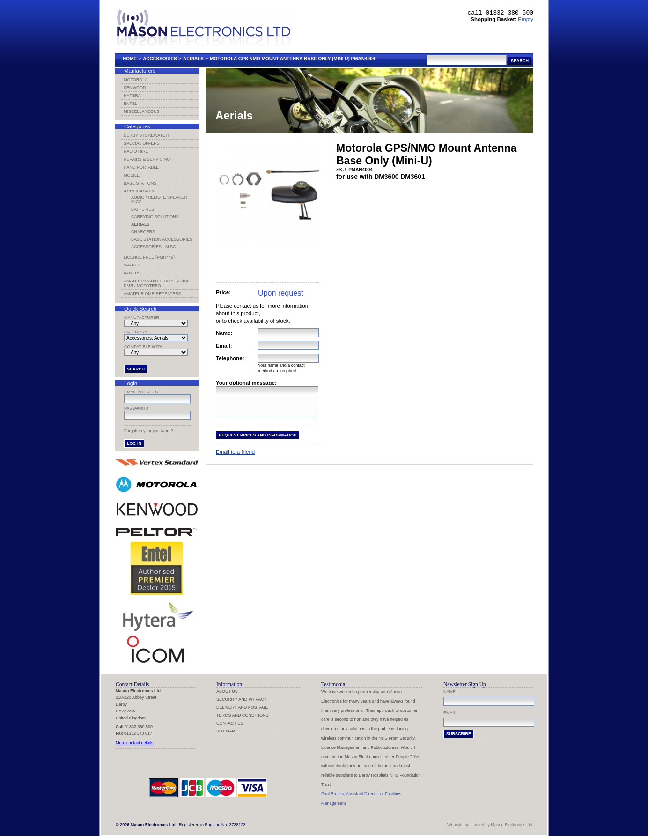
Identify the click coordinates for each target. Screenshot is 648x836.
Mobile (132, 175)
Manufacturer (141, 317)
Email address (141, 392)
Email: (224, 345)
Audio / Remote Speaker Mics (159, 199)
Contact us (229, 723)
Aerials (193, 58)
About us (227, 691)
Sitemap (225, 731)
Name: (224, 333)
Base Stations (140, 183)
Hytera (132, 95)
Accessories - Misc (153, 246)
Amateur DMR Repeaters (152, 293)
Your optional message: (246, 382)
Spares (132, 265)
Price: (223, 292)
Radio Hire (136, 151)
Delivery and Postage (242, 707)
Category (135, 332)
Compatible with (143, 346)
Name (449, 691)
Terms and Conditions (242, 715)
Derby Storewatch (146, 135)
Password (136, 408)
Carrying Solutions (155, 217)
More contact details (135, 742)
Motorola (135, 79)
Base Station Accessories (161, 239)
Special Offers (142, 143)
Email (449, 712)
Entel (130, 103)
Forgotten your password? (148, 431)
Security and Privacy (241, 699)
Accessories (160, 58)
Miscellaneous (142, 111)
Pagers (132, 273)
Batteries (142, 209)
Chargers (143, 231)
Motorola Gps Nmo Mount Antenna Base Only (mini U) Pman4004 (292, 58)
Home (130, 58)
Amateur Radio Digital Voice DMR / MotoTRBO (157, 283)
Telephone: (230, 358)
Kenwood (135, 87)
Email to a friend (235, 457)
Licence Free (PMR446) (149, 257)
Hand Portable (141, 167)
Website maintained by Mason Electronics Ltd (489, 824)
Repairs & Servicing (147, 159)
